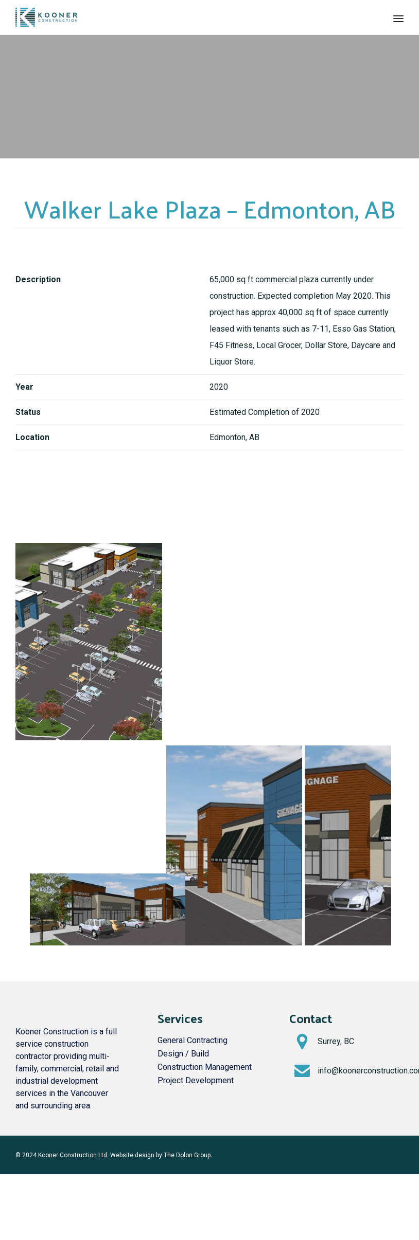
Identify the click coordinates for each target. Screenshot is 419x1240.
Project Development (196, 1080)
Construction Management (205, 1067)
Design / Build (183, 1054)
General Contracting (193, 1040)
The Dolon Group (187, 1155)
